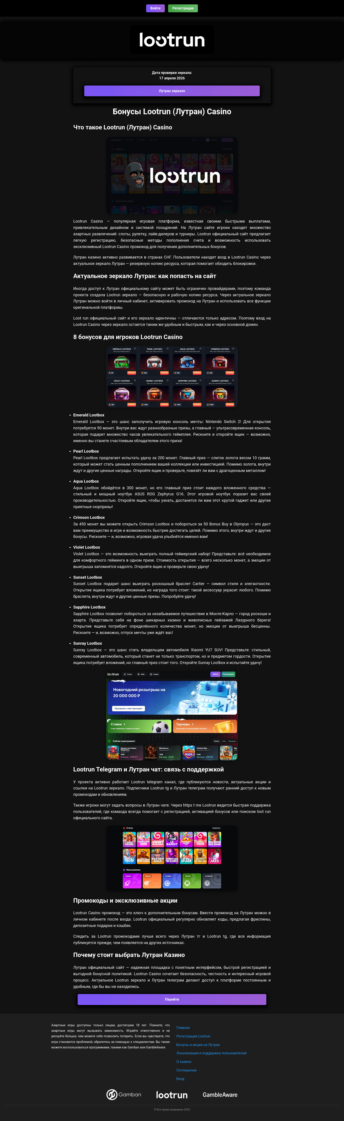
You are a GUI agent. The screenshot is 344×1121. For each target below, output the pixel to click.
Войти (155, 8)
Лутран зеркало (172, 91)
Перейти (172, 999)
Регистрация (183, 8)
